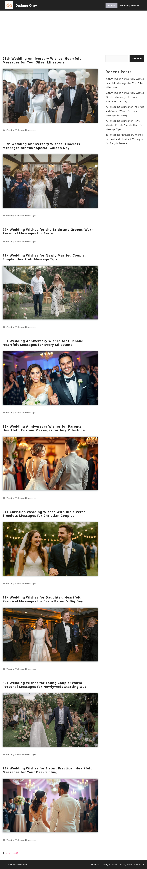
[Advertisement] (73, 30)
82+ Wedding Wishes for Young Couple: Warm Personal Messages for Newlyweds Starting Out (44, 685)
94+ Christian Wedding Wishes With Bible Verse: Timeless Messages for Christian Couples (45, 514)
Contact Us (139, 864)
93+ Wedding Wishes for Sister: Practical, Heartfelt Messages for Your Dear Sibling (47, 770)
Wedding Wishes (129, 5)
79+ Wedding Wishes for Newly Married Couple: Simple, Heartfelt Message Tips (44, 257)
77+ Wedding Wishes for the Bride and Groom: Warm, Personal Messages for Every (49, 231)
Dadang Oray (26, 5)
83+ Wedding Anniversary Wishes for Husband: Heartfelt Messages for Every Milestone (44, 343)
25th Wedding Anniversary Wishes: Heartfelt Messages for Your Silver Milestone (42, 60)
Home (111, 5)
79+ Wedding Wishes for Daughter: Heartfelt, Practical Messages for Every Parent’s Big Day (43, 599)
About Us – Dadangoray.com (104, 864)
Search (137, 58)
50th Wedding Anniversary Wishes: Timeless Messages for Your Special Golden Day (41, 146)
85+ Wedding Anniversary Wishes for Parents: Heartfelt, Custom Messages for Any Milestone (44, 428)
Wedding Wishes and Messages (21, 130)
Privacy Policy (125, 864)
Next (16, 852)
